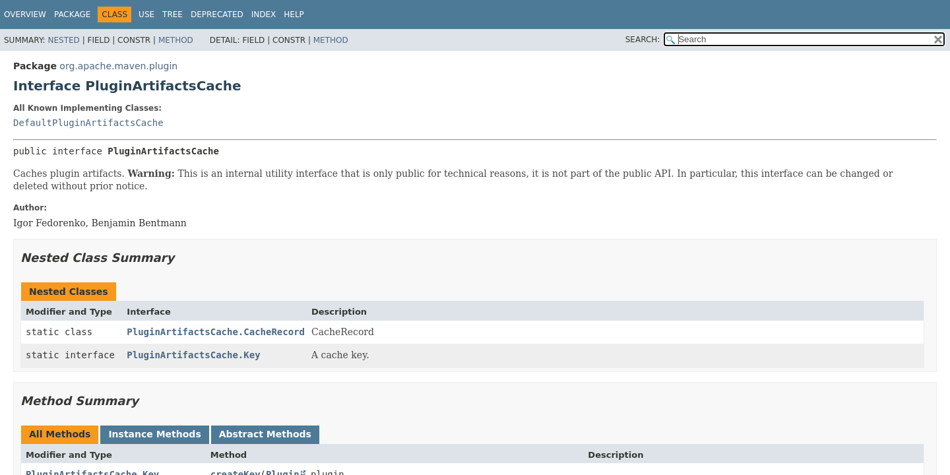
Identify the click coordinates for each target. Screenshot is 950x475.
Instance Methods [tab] (154, 434)
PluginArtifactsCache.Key (193, 355)
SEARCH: (642, 39)
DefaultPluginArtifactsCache (88, 122)
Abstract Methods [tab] (265, 434)
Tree (172, 14)
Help (294, 14)
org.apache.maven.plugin (118, 66)
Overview (25, 14)
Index (263, 14)
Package (72, 14)
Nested (63, 40)
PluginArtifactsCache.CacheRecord (216, 332)
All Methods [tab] (59, 434)
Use (146, 14)
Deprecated (217, 14)
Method (175, 40)
